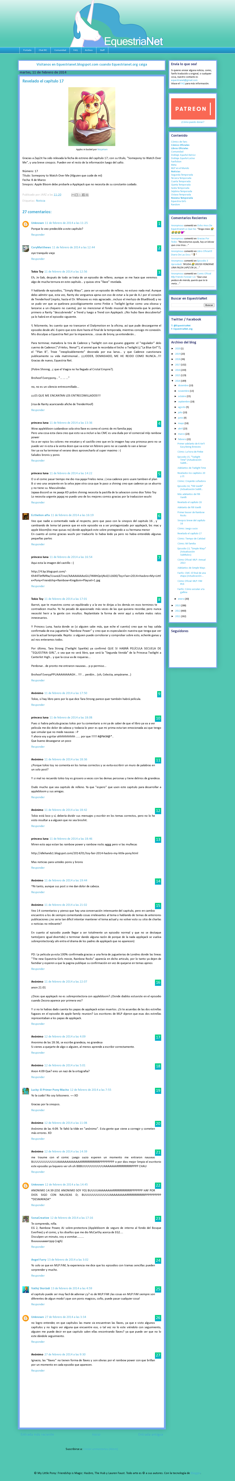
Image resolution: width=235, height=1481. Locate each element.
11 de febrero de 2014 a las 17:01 (65, 599)
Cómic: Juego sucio (188, 528)
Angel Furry (38, 1259)
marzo (181, 434)
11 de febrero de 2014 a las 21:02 (65, 905)
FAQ (75, 50)
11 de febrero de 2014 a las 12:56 (65, 271)
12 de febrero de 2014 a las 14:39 (65, 1151)
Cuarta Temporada (181, 181)
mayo (181, 423)
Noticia (40, 200)
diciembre (183, 385)
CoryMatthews (41, 247)
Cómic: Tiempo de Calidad (191, 538)
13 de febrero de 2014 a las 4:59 (71, 1288)
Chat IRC (43, 50)
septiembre (184, 401)
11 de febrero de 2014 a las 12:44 (73, 247)
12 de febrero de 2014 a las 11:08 (65, 1123)
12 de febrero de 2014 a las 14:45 (66, 1184)
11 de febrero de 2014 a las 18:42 (65, 810)
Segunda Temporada (182, 175)
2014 (178, 381)
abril (180, 428)
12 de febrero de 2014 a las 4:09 (65, 1036)
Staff (102, 50)
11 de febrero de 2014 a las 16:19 (72, 515)
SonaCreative (40, 1217)
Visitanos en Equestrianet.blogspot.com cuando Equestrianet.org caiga (92, 64)
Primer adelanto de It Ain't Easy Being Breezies (191, 445)
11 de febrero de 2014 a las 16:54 (71, 557)
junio (181, 418)
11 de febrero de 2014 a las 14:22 (71, 473)
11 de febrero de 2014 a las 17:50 (65, 693)
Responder (38, 234)
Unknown (37, 223)
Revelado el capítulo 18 (190, 502)
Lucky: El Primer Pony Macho (50, 1089)
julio (180, 412)
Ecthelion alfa (40, 515)
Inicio (96, 1435)
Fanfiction (176, 161)
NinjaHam (102, 149)
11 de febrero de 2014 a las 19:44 (65, 880)
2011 (178, 616)
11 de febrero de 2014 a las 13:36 (71, 422)
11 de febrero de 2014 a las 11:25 (66, 223)
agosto (182, 407)
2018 (178, 359)
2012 (178, 611)
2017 (178, 364)
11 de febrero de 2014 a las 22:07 (65, 981)
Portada (27, 50)
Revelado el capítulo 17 (190, 533)
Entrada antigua (150, 1435)
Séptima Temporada (181, 191)
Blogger (195, 1473)
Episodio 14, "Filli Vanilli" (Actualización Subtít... (190, 488)
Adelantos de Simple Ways (191, 568)
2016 (178, 370)
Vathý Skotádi (40, 1288)
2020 (178, 348)
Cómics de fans (179, 141)
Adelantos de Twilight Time (192, 468)
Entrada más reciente (37, 1435)
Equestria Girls (178, 201)
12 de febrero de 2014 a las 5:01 (65, 1065)
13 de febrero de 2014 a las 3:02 (67, 1259)
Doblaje (183, 155)
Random (175, 204)
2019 (178, 354)
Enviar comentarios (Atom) (100, 1449)
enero (181, 599)
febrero (182, 439)
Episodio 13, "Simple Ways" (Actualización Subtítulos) (192, 551)
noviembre (184, 391)
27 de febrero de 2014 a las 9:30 (65, 1354)
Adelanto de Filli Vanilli (189, 507)
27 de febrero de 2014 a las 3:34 (65, 1317)
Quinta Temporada (181, 184)
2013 (178, 605)
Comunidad (60, 50)
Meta (173, 165)
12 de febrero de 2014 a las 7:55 (90, 1089)
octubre (182, 396)
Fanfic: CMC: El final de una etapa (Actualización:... (192, 575)
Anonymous (177, 225)
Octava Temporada (181, 194)
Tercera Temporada (181, 178)
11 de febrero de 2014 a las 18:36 (65, 759)
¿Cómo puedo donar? (192, 122)
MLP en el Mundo (180, 168)
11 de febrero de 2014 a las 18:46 (71, 838)
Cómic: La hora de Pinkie (190, 452)
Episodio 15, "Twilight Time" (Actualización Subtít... (189, 460)
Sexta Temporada (180, 188)
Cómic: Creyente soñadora (192, 481)
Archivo (89, 50)
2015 (178, 375)
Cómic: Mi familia (187, 543)
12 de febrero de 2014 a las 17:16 (71, 1217)
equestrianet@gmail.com (184, 80)
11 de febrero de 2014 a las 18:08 (71, 717)
